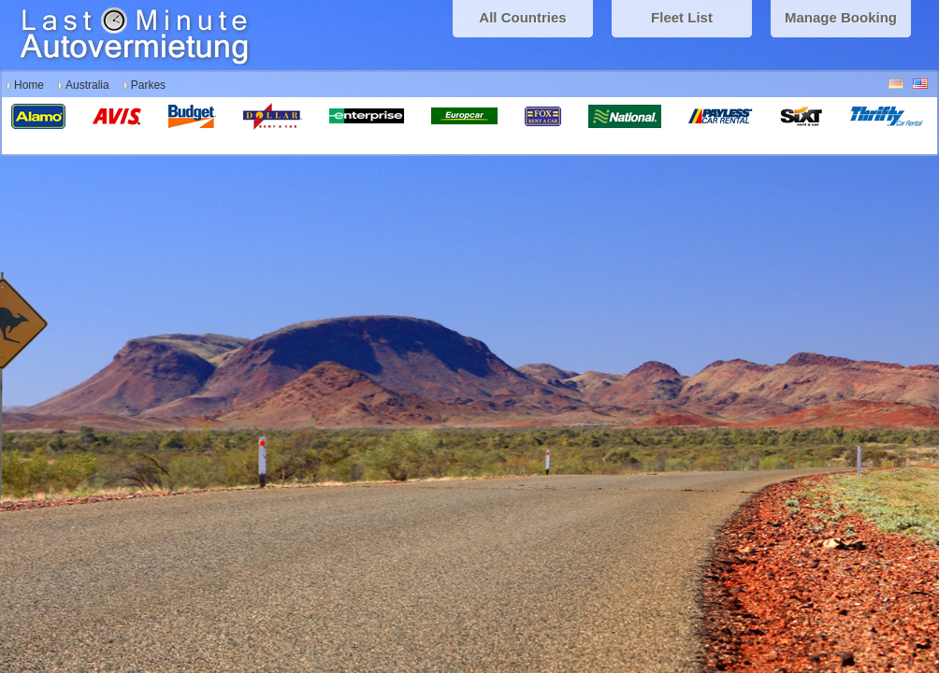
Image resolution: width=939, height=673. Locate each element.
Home (29, 85)
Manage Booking (841, 17)
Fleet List (682, 17)
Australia (87, 85)
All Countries (522, 17)
